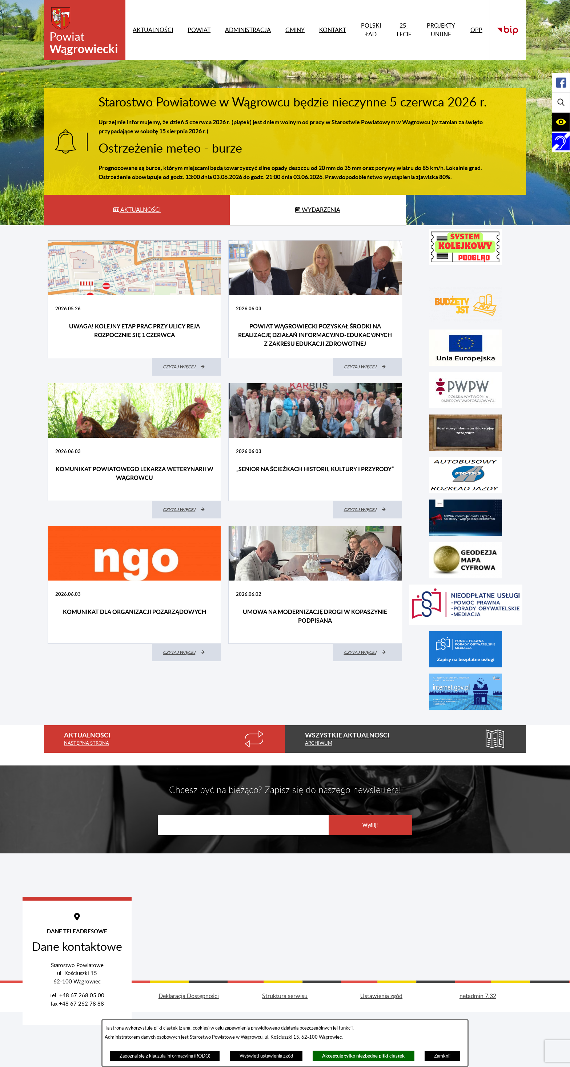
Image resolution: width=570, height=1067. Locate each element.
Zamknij (442, 1056)
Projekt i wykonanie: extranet (92, 1051)
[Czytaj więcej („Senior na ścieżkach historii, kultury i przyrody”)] (367, 509)
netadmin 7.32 (477, 1051)
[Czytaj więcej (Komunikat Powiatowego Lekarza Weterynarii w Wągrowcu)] (186, 509)
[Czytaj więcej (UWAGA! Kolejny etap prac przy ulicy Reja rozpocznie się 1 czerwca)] (186, 367)
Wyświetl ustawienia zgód (266, 1056)
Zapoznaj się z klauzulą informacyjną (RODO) (165, 1056)
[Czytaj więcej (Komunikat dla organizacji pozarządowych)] (186, 652)
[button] (465, 247)
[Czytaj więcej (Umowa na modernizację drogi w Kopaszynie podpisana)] (367, 652)
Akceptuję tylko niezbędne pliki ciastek (363, 1056)
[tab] (137, 210)
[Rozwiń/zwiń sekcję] (561, 82)
